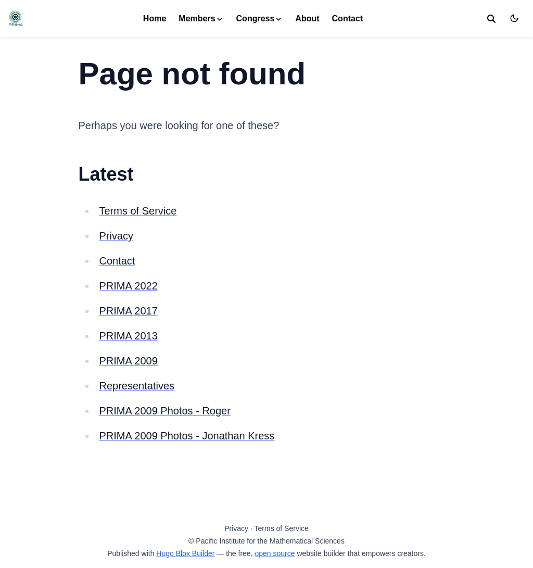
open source (275, 553)
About (307, 18)
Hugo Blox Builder (185, 553)
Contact (347, 18)
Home (154, 18)
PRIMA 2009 (128, 361)
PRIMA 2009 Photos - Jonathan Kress (187, 435)
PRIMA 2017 (128, 311)
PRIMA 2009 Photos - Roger (165, 410)
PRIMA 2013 (128, 336)
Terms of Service (138, 211)
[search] (491, 19)
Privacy (116, 236)
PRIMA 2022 (128, 286)
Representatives (137, 386)
